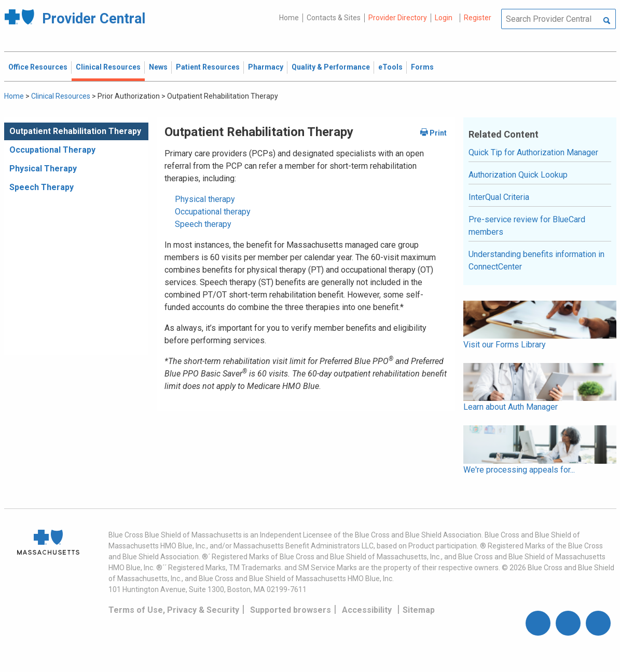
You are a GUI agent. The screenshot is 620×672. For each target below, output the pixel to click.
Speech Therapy (41, 187)
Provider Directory (397, 18)
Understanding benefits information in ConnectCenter (536, 260)
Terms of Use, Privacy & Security (173, 610)
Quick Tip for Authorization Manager (533, 152)
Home (289, 18)
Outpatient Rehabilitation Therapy (75, 131)
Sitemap (419, 610)
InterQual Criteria (499, 197)
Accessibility (367, 610)
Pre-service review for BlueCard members (527, 225)
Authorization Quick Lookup (518, 175)
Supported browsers (290, 610)
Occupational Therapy (52, 150)
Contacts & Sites (334, 18)
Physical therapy (205, 199)
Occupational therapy (213, 212)
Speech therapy (203, 224)
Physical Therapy (43, 168)
